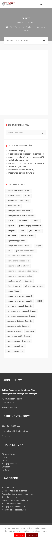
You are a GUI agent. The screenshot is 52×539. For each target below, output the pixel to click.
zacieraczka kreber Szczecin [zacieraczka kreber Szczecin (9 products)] (18, 326)
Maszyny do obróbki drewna (20, 173)
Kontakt (5, 470)
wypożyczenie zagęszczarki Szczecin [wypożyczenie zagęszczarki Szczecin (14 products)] (21, 316)
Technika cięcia (14, 150)
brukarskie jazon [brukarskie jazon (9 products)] (13, 196)
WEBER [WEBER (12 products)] (39, 301)
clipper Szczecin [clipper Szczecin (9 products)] (13, 206)
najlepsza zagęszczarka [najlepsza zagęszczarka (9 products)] (16, 241)
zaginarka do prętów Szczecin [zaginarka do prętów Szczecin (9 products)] (18, 336)
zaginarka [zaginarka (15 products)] (30, 331)
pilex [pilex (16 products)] (9, 251)
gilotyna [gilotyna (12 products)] (36, 221)
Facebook (6, 436)
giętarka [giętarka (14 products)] (10, 226)
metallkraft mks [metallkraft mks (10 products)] (27, 236)
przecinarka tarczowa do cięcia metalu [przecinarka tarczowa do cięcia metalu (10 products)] (22, 271)
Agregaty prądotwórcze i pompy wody (24, 157)
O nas (4, 457)
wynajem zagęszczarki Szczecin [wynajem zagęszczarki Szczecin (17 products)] (19, 306)
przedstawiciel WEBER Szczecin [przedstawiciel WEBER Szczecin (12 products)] (19, 281)
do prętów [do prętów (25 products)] (23, 221)
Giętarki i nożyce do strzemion (14, 491)
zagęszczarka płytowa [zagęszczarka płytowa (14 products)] (15, 346)
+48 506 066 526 (13, 426)
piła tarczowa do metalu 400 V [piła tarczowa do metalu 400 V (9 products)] (19, 256)
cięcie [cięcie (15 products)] (27, 196)
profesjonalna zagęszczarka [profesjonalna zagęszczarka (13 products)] (18, 261)
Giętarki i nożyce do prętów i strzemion (24, 154)
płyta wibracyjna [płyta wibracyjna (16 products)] (13, 286)
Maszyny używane (9, 463)
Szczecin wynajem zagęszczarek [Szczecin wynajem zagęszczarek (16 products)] (19, 296)
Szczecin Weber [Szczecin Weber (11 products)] (13, 291)
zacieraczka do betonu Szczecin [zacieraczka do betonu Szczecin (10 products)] (19, 321)
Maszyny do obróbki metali (19, 169)
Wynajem (6, 466)
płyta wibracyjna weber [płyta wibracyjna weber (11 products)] (34, 286)
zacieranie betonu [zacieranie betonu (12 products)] (14, 331)
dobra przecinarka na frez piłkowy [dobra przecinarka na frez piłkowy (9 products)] (20, 216)
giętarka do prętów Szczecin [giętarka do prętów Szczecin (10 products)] (30, 226)
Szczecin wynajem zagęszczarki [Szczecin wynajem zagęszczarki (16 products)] (19, 301)
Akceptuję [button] (19, 535)
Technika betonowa (16, 160)
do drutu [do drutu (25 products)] (10, 221)
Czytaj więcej (32, 535)
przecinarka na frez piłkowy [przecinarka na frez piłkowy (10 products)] (18, 266)
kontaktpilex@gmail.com (18, 431)
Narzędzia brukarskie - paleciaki (15, 500)
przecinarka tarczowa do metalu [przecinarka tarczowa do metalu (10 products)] (19, 276)
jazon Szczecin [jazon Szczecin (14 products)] (35, 231)
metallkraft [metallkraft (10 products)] (11, 236)
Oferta (4, 460)
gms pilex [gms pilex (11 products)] (11, 231)
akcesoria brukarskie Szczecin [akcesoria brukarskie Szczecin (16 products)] (18, 191)
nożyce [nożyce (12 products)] (38, 246)
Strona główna (8, 454)
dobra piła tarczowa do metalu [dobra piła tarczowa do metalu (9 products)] (19, 211)
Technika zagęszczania (17, 166)
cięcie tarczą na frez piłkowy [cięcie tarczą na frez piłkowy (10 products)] (18, 201)
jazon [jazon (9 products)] (22, 231)
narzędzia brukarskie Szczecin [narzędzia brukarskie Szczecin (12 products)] (18, 246)
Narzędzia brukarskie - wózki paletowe (24, 163)
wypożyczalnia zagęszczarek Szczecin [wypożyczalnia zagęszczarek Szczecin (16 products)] (21, 311)
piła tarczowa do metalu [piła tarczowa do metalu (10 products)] (25, 251)
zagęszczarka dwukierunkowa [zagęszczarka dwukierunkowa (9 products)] (18, 341)
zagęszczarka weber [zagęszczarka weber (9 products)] (15, 351)
